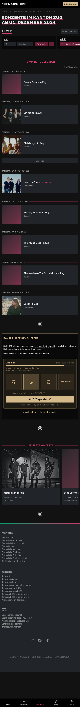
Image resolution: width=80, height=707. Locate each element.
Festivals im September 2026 (15, 593)
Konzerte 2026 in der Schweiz (15, 632)
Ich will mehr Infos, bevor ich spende (39, 447)
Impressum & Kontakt (11, 662)
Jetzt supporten (70, 4)
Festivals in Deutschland (13, 579)
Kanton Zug (30, 11)
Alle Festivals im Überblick (13, 596)
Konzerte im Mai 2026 (11, 623)
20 (31, 417)
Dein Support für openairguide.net (17, 653)
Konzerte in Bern (9, 617)
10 (14, 417)
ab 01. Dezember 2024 (46, 11)
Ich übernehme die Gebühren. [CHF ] (26, 428)
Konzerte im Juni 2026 (12, 626)
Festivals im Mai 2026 (11, 585)
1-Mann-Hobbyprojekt (44, 381)
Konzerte (18, 11)
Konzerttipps (7, 611)
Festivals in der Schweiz (12, 576)
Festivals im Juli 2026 (12, 590)
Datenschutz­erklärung (12, 659)
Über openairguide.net (12, 650)
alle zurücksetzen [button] (69, 31)
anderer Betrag (66, 417)
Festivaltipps (7, 573)
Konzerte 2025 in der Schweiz (15, 629)
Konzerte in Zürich (10, 614)
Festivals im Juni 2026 (12, 588)
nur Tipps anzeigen (70, 67)
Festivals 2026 (8, 582)
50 (49, 417)
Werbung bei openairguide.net (15, 656)
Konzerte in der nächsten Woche (16, 620)
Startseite (6, 11)
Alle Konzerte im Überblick (13, 635)
